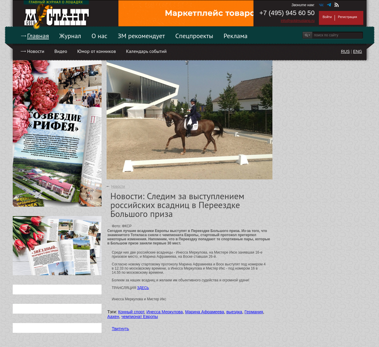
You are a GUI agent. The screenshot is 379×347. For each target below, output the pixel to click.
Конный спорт (131, 311)
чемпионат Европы (139, 316)
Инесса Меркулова (165, 311)
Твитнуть (120, 328)
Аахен (113, 316)
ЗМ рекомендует (141, 36)
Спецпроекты (194, 36)
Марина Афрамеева (204, 311)
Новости (35, 51)
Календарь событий (146, 51)
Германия (254, 311)
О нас (99, 36)
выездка (234, 311)
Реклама (236, 36)
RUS (345, 51)
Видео (60, 51)
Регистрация (347, 17)
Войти (327, 17)
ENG (357, 51)
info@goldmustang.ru (297, 21)
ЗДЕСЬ (143, 288)
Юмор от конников (96, 51)
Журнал (70, 36)
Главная (38, 36)
